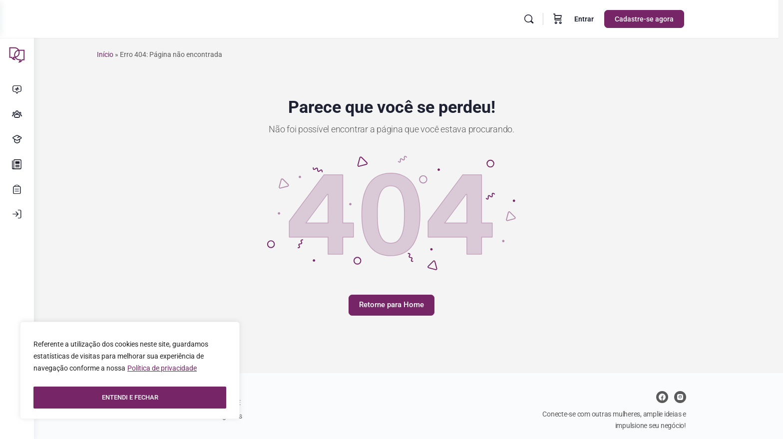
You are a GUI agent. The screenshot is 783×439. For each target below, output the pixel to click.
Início (122, 54)
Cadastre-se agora (663, 19)
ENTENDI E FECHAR (130, 398)
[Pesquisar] (548, 19)
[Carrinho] (576, 19)
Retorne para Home (408, 304)
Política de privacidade (162, 373)
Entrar (603, 19)
